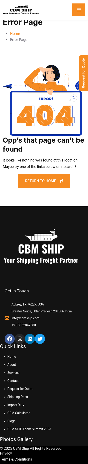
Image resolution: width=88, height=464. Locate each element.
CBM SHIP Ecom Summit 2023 (29, 429)
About (11, 364)
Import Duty (15, 405)
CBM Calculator (18, 413)
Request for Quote (20, 389)
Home (15, 34)
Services (13, 373)
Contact (13, 381)
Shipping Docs (17, 397)
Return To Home (44, 181)
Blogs (11, 421)
